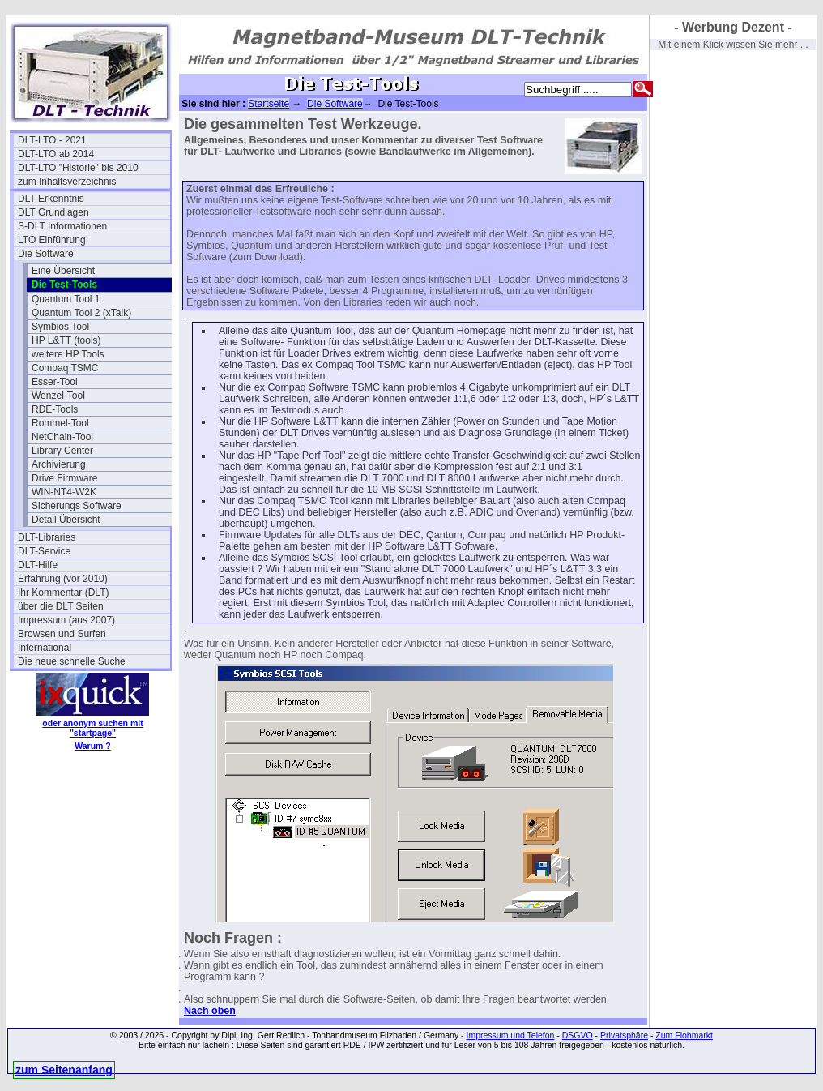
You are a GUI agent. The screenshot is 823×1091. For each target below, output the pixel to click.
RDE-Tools (55, 409)
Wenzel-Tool (58, 395)
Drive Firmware (64, 478)
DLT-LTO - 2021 (52, 140)
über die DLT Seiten (61, 606)
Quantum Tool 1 (66, 299)
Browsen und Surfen (62, 634)
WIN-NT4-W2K (64, 492)
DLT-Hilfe (38, 565)
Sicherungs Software (77, 505)
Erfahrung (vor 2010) (63, 578)
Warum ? (93, 746)
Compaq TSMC (65, 368)
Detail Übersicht (66, 519)
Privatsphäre (624, 1035)
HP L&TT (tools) (66, 340)
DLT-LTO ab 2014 (56, 154)
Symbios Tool (60, 326)
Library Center (62, 450)
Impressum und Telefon (510, 1035)
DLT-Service (44, 551)
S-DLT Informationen (62, 226)
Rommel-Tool (60, 423)
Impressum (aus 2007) (66, 620)
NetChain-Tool (62, 437)
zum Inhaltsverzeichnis (67, 181)
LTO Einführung (52, 240)
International (44, 647)
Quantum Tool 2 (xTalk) (81, 313)
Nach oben (210, 1010)
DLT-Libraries (46, 537)
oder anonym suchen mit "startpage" (92, 728)
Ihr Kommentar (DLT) (63, 592)
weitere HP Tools (68, 354)
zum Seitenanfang (64, 1069)
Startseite (268, 103)
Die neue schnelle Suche (72, 661)
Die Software (46, 253)
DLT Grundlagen (53, 212)
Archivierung (59, 464)
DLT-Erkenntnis (51, 198)
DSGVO (577, 1035)
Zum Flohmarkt (684, 1035)
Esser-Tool (55, 381)
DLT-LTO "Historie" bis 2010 (78, 167)
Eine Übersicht (63, 270)
